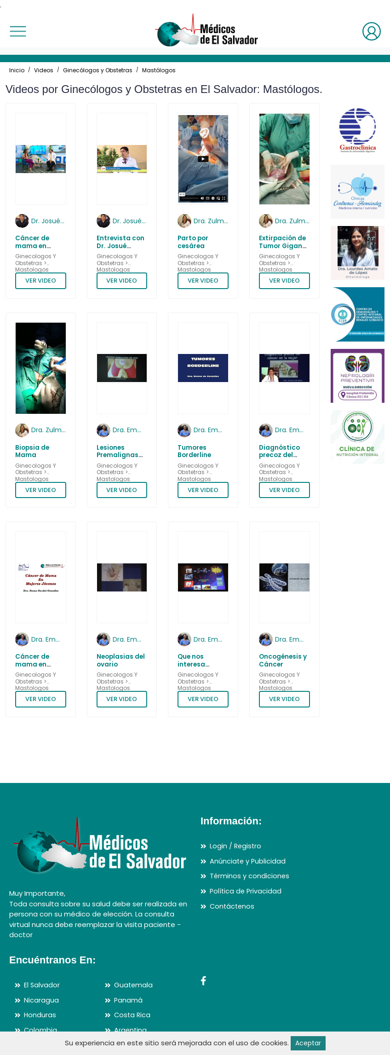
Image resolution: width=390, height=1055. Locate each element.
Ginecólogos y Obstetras (97, 70)
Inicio (16, 70)
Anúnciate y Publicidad (248, 861)
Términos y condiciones (250, 876)
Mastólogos (159, 70)
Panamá (128, 1000)
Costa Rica (133, 1015)
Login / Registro (236, 846)
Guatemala (134, 985)
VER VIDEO (40, 280)
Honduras (40, 1015)
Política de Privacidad (246, 891)
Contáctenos (233, 906)
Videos (43, 70)
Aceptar (308, 1043)
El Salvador (42, 985)
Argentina (131, 1030)
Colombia (40, 1030)
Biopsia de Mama (32, 451)
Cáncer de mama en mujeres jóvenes (32, 668)
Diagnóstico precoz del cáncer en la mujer (279, 459)
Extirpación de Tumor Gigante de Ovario (284, 246)
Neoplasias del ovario (121, 660)
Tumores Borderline (194, 451)
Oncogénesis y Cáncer (283, 660)
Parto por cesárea (193, 242)
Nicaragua (41, 1000)
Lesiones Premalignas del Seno (117, 455)
